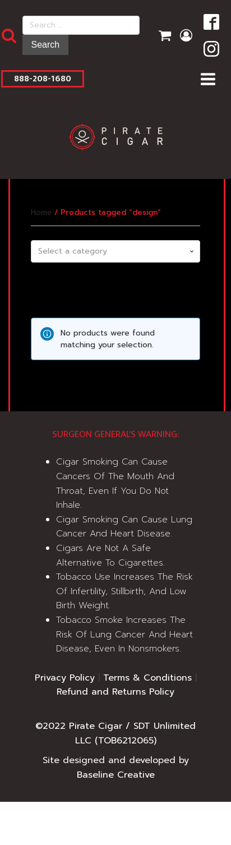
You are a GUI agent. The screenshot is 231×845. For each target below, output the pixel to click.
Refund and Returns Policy (115, 692)
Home (41, 212)
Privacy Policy (65, 678)
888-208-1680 (42, 78)
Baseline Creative (116, 775)
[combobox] (115, 251)
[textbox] (115, 251)
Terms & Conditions (147, 678)
